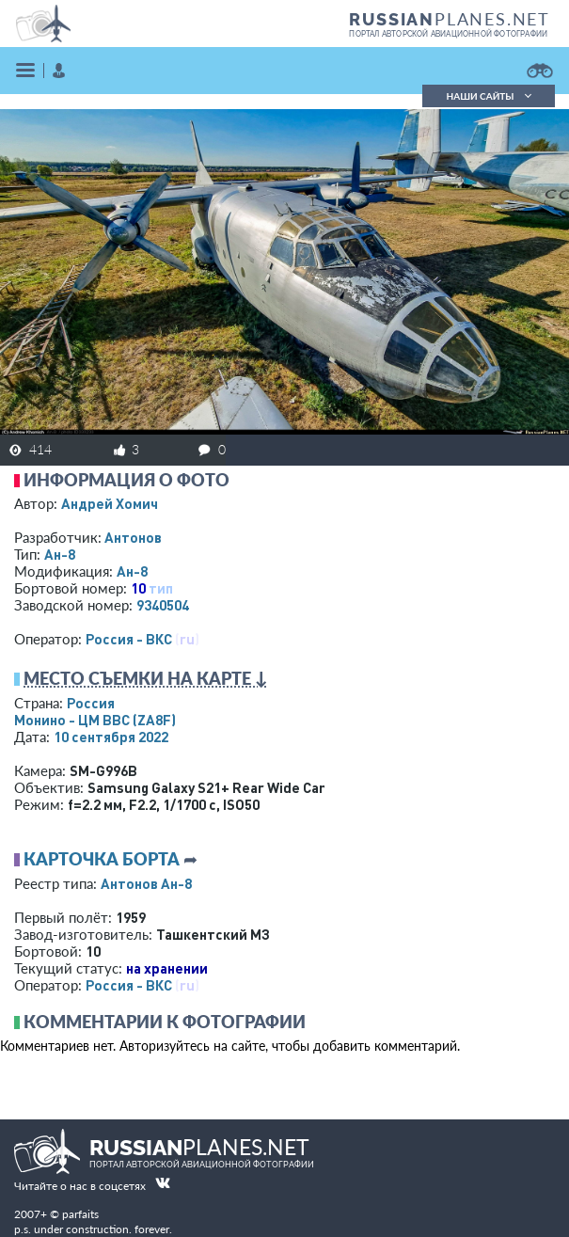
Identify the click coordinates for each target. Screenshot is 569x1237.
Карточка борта (102, 858)
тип (161, 587)
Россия (91, 702)
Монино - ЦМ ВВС (95, 719)
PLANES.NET (449, 18)
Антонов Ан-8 (146, 883)
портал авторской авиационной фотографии (448, 34)
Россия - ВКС (129, 638)
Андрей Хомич (109, 503)
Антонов (133, 537)
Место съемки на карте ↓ (146, 678)
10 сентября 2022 (111, 736)
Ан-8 (59, 554)
